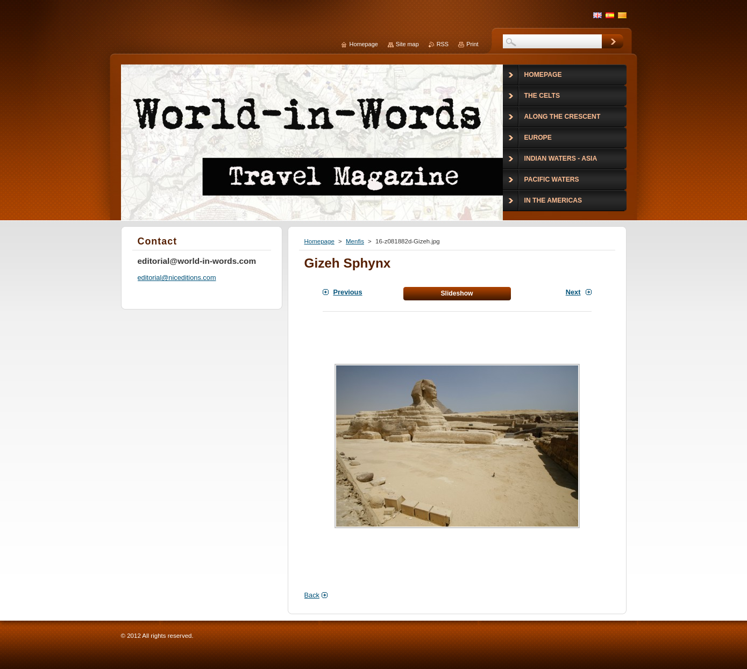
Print (472, 44)
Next (573, 292)
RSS (443, 44)
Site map (407, 44)
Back (311, 595)
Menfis (355, 241)
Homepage (319, 241)
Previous (347, 292)
